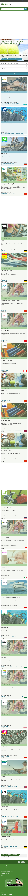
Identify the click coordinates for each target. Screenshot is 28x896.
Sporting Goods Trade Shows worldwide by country (11, 58)
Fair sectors (15, 854)
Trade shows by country (5, 867)
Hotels (2, 875)
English (25, 0)
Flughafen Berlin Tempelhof (7, 163)
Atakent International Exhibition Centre (10, 103)
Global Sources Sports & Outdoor (10, 300)
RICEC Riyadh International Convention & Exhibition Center (14, 696)
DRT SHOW (4, 807)
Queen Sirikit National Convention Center (10, 517)
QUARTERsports (5, 837)
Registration (5, 0)
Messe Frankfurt (5, 756)
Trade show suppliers (5, 873)
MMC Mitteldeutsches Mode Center (9, 846)
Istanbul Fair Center (5, 340)
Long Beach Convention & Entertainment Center (12, 636)
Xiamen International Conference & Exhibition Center (13, 460)
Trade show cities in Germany (6, 869)
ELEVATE (3, 717)
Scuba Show (4, 627)
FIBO (2, 241)
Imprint (2, 892)
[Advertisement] (13, 24)
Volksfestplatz (4, 280)
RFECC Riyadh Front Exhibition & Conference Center (12, 666)
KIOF (2, 94)
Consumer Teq (5, 420)
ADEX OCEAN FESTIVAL (7, 124)
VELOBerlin (4, 154)
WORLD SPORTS (5, 330)
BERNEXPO (3, 547)
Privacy (2, 890)
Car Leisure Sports (6, 270)
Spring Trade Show (6, 360)
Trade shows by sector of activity (7, 865)
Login (2, 0)
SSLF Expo (4, 657)
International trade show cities (7, 871)
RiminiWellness (5, 567)
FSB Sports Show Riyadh (8, 687)
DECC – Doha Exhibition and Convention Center (11, 430)
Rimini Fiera (4, 577)
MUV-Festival (5, 537)
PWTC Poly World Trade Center (8, 193)
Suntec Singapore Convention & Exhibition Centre (12, 133)
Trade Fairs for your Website (6, 894)
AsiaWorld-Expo (4, 310)
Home (2, 854)
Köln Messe (4, 250)
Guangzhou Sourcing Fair (8, 184)
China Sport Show (6, 450)
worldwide (8, 854)
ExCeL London (4, 726)
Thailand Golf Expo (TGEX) (8, 507)
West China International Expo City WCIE (10, 816)
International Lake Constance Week (11, 597)
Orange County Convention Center (9, 786)
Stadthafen (3, 606)
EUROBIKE (4, 747)
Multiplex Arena (4, 370)
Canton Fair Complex (6, 400)
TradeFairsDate (6, 4)
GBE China (4, 390)
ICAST (3, 777)
